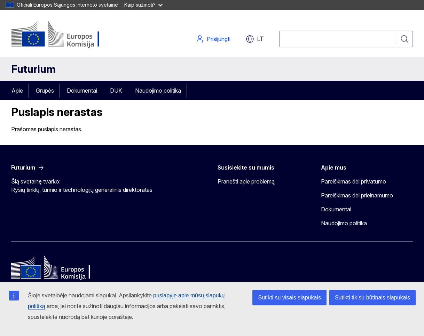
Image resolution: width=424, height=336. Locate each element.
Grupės (45, 90)
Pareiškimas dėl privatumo (353, 181)
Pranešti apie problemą (246, 181)
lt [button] (255, 39)
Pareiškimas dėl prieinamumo (357, 195)
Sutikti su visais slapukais (289, 297)
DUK (116, 90)
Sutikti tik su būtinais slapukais (372, 297)
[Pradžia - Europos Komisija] (67, 35)
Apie (17, 90)
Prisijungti (213, 39)
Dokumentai (82, 90)
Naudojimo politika (158, 90)
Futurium (33, 69)
